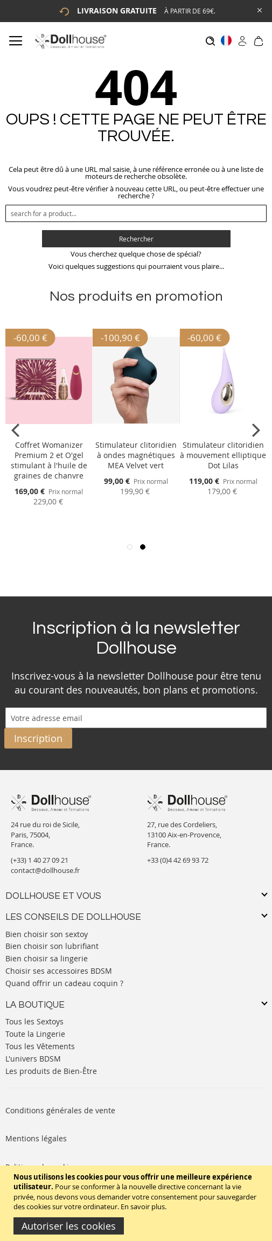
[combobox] (136, 213)
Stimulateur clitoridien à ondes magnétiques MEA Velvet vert (136, 455)
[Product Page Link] (49, 432)
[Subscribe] (38, 738)
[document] (137, 1203)
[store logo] (70, 41)
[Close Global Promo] (258, 9)
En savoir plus (143, 1206)
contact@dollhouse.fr (45, 870)
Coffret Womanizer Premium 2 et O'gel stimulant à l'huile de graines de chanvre (49, 460)
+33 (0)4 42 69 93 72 (177, 860)
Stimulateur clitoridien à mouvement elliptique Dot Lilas (223, 455)
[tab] (136, 896)
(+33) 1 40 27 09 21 (39, 860)
